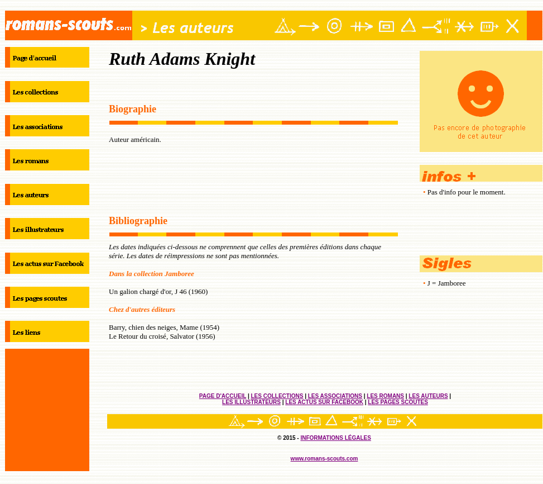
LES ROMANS (385, 396)
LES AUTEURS (428, 396)
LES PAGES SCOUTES (398, 402)
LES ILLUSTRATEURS (251, 402)
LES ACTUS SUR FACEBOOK (324, 402)
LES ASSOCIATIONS (335, 396)
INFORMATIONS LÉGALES (335, 438)
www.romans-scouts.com (324, 458)
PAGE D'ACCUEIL (222, 396)
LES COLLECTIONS (277, 396)
